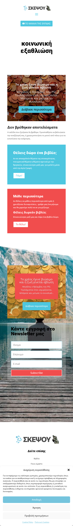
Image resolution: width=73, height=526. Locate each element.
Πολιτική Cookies (42, 522)
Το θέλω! (21, 224)
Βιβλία (36, 458)
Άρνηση (37, 507)
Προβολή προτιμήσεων (36, 515)
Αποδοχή (36, 499)
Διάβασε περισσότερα (36, 112)
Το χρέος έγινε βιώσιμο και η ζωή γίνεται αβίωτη (36, 88)
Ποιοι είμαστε (36, 464)
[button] (68, 469)
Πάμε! (19, 175)
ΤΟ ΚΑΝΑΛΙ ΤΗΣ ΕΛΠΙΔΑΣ (38, 23)
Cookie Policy (27, 522)
